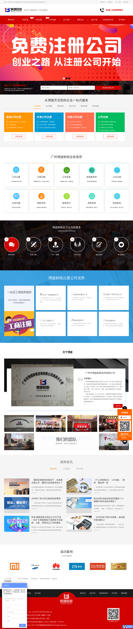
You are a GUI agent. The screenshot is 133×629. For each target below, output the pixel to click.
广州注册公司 (34, 578)
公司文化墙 (114, 448)
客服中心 (125, 417)
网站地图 (124, 593)
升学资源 (52, 20)
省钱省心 (102, 2)
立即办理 (18, 136)
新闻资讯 (66, 462)
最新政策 (53, 469)
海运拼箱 (54, 578)
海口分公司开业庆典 (82, 429)
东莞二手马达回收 (23, 578)
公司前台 (19, 429)
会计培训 (66, 20)
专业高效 (109, 2)
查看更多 (118, 406)
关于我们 (122, 20)
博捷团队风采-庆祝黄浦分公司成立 (50, 429)
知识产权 (94, 20)
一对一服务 (118, 2)
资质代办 (80, 20)
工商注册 (25, 20)
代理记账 (38, 20)
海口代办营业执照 (45, 578)
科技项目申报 (108, 20)
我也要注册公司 (108, 88)
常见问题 (79, 469)
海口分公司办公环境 (19, 448)
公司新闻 (66, 469)
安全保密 (125, 2)
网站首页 (11, 20)
